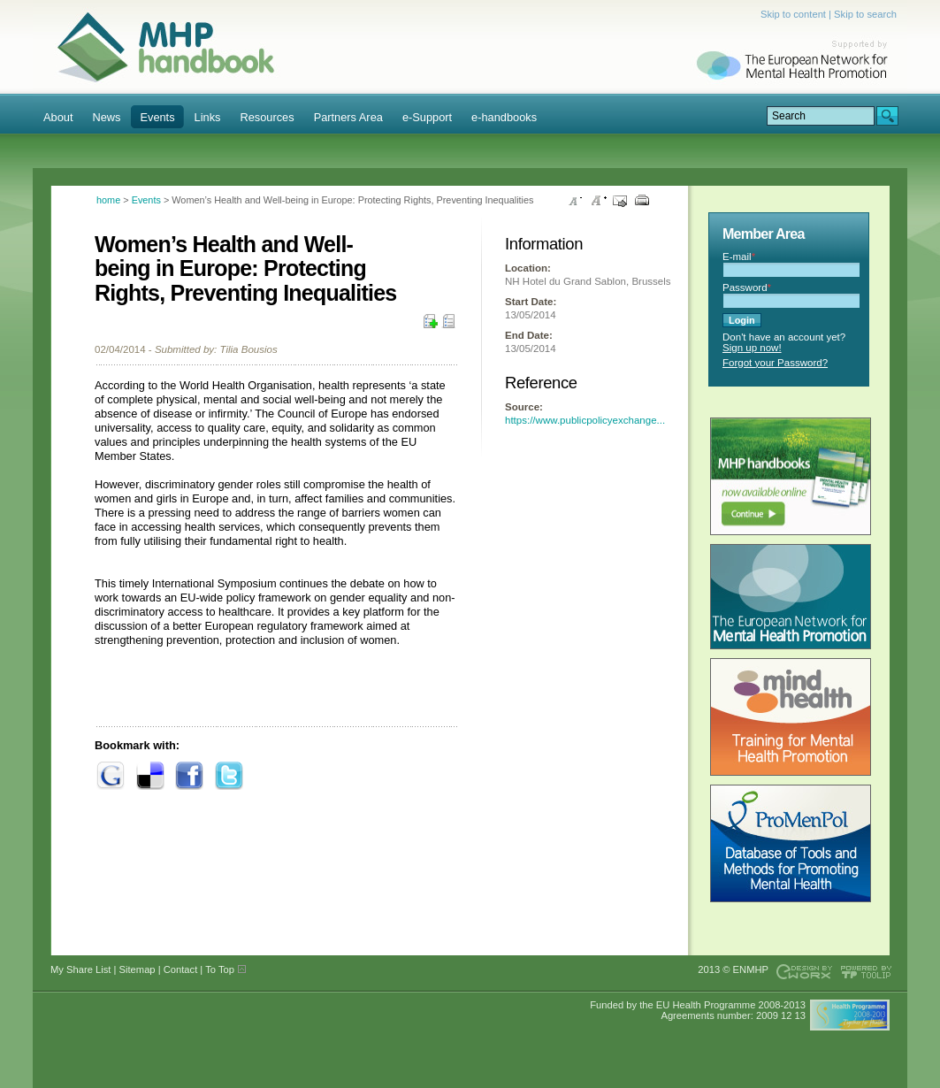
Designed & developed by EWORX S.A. (803, 972)
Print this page (642, 201)
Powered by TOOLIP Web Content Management (868, 972)
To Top (219, 969)
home (108, 200)
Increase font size (598, 201)
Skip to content (793, 14)
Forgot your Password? (775, 362)
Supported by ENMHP (796, 62)
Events (146, 200)
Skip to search (865, 14)
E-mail (738, 256)
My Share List (448, 323)
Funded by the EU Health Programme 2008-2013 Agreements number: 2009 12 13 (698, 1010)
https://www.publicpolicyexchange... (585, 420)
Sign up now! (752, 347)
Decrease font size (576, 201)
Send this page (620, 201)
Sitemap (137, 969)
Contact (181, 969)
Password (746, 287)
